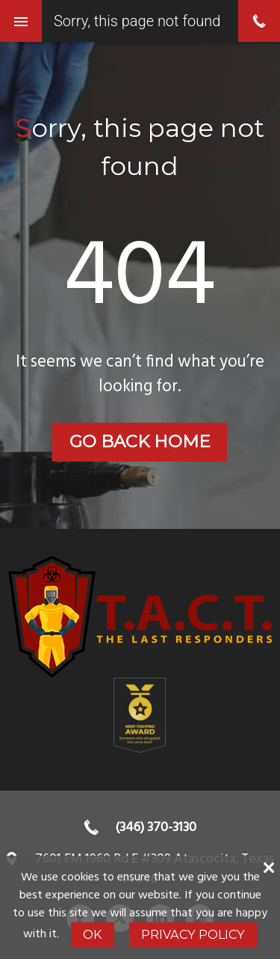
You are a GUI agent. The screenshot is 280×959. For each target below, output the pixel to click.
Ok (92, 934)
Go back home (140, 441)
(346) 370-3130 (155, 828)
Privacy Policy (193, 934)
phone (259, 21)
